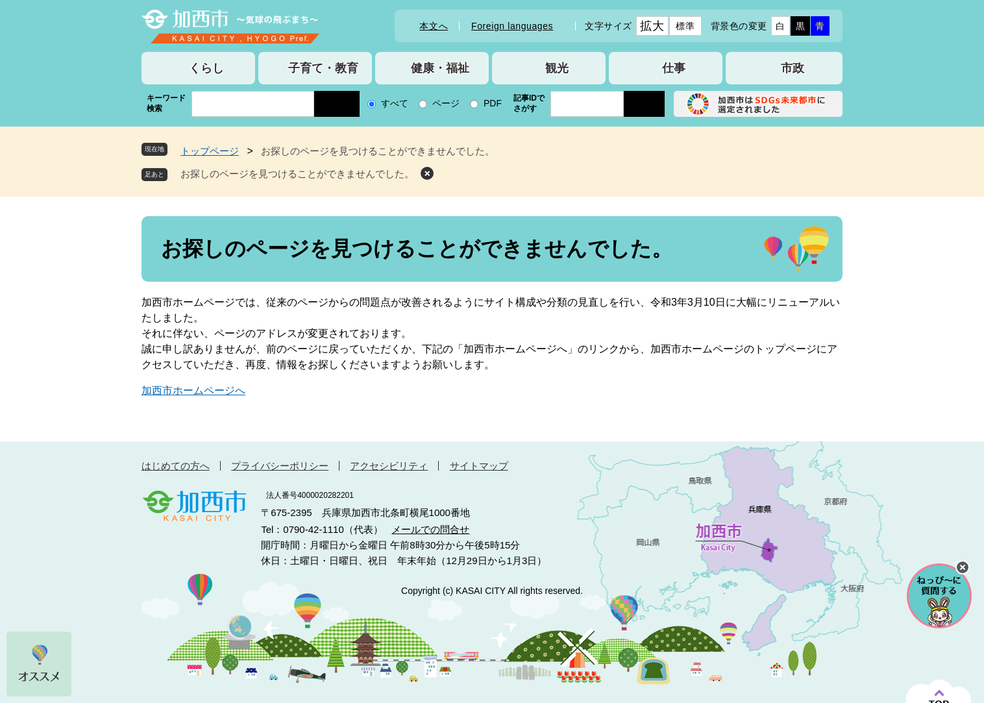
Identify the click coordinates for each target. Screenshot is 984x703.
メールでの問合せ (430, 529)
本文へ (433, 26)
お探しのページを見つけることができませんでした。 (297, 173)
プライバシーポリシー (279, 465)
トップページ (209, 150)
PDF (493, 103)
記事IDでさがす (529, 103)
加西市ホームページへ (193, 390)
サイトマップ (479, 465)
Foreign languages (512, 26)
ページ (446, 103)
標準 (685, 26)
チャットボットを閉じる (962, 567)
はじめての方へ (175, 465)
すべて (394, 103)
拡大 (652, 25)
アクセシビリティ (389, 465)
